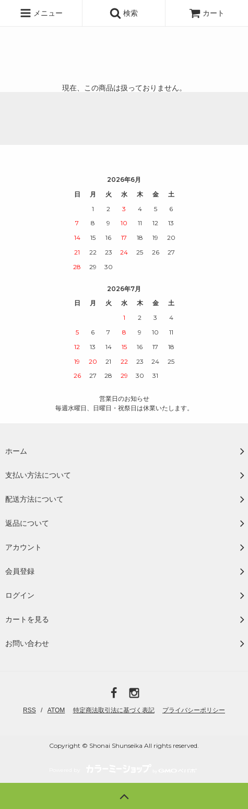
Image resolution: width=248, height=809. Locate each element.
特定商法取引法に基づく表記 (114, 710)
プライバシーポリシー (193, 710)
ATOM (56, 710)
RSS (29, 710)
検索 (124, 13)
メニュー (41, 13)
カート (207, 13)
